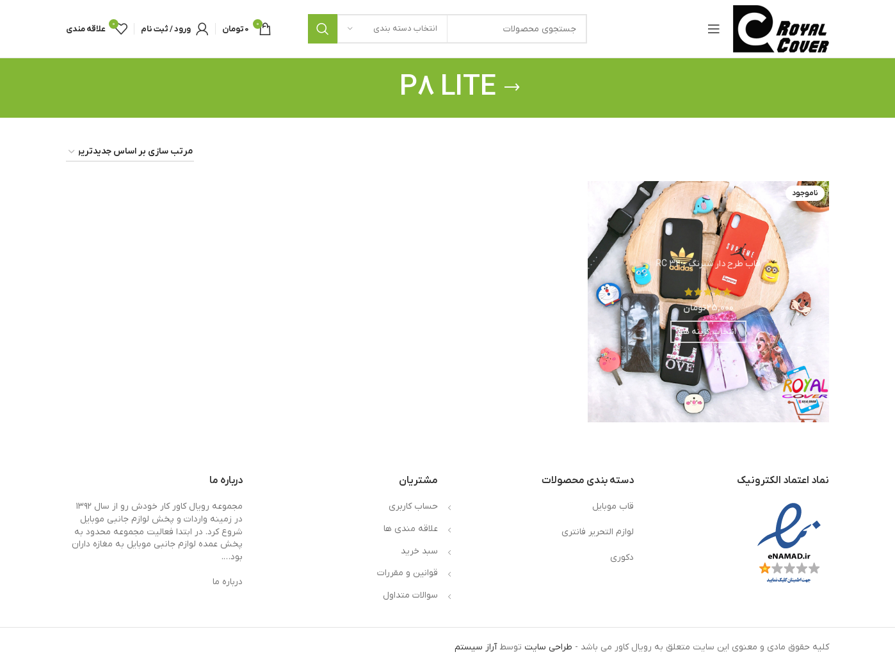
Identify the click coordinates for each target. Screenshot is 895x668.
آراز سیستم (476, 647)
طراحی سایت (548, 647)
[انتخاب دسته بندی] (392, 28)
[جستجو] (447, 29)
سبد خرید (419, 551)
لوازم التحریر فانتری (597, 532)
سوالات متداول (410, 595)
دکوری (622, 558)
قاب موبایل (613, 506)
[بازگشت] (512, 87)
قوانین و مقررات (407, 573)
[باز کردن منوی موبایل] (714, 29)
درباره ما (228, 582)
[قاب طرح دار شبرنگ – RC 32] (708, 301)
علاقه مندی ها (410, 529)
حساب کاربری (413, 506)
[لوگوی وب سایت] (781, 28)
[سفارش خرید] (130, 152)
